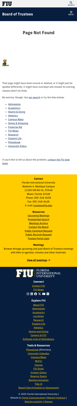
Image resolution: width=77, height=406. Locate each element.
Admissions (14, 104)
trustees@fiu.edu (42, 205)
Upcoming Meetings (38, 215)
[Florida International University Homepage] (20, 4)
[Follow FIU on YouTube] (44, 294)
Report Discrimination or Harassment (38, 387)
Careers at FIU (38, 335)
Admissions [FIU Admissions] (38, 308)
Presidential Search (38, 219)
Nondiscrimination (39, 380)
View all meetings (37, 260)
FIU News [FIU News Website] (38, 289)
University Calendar (38, 353)
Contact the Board (39, 227)
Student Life (15, 138)
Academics (14, 108)
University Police (17, 146)
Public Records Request (39, 234)
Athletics (13, 115)
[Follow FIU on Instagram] (28, 294)
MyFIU (38, 361)
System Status (39, 372)
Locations (38, 316)
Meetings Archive (38, 223)
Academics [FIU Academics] (38, 312)
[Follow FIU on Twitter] (40, 294)
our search (34, 97)
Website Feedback (56, 397)
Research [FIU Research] (38, 320)
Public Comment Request (38, 230)
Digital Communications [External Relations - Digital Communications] (33, 397)
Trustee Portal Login (38, 238)
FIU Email (38, 368)
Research (13, 134)
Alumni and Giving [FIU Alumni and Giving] (38, 331)
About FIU (38, 304)
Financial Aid (15, 127)
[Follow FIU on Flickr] (48, 294)
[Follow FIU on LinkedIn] (32, 294)
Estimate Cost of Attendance (38, 339)
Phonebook (14, 142)
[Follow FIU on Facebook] (36, 294)
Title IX (38, 384)
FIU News (13, 130)
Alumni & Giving (16, 111)
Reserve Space (38, 376)
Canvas (39, 364)
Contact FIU (38, 285)
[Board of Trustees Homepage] (17, 14)
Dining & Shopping (18, 123)
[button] (71, 3)
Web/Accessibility (34, 401)
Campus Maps (16, 119)
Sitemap (48, 401)
